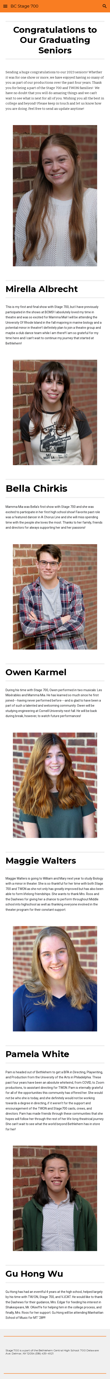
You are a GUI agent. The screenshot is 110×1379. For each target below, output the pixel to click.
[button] (5, 6)
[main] (55, 42)
